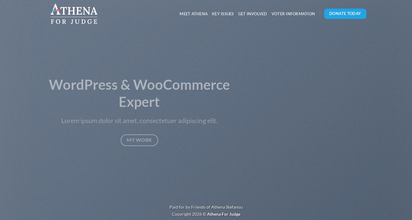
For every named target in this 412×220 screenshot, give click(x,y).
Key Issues (223, 13)
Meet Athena (194, 13)
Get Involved (252, 13)
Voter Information (293, 13)
